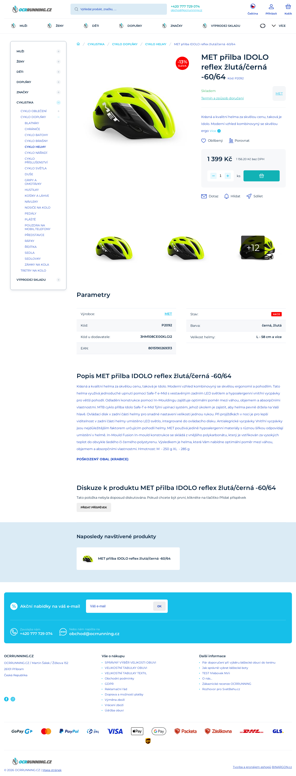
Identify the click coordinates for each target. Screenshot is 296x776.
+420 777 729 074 (185, 6)
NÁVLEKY (31, 201)
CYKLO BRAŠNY (36, 141)
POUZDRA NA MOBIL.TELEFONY (37, 227)
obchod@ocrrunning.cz (186, 10)
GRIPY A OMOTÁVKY (33, 182)
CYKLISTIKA (96, 44)
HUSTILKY (32, 190)
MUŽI (20, 51)
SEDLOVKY (33, 259)
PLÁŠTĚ (30, 219)
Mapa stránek (51, 770)
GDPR (109, 684)
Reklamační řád (116, 689)
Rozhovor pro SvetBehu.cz (221, 689)
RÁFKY (29, 241)
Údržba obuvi (114, 710)
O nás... (207, 678)
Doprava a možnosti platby (124, 694)
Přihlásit (159, 606)
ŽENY (20, 61)
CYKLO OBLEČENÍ (34, 111)
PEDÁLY (30, 213)
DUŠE (29, 174)
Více (213, 131)
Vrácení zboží (114, 705)
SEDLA (30, 253)
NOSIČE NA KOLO (37, 207)
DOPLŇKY (24, 82)
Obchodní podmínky (119, 678)
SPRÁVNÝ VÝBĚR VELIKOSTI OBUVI (130, 662)
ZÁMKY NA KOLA (37, 264)
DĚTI (20, 72)
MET (279, 93)
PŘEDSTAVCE (34, 235)
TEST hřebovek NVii (216, 673)
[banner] (32, 10)
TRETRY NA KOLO (33, 270)
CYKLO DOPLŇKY (124, 44)
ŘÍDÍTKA (31, 247)
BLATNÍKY (32, 123)
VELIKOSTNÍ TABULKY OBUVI (126, 668)
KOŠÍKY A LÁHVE (37, 196)
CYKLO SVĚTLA (36, 168)
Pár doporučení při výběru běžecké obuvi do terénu (238, 662)
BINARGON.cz (282, 767)
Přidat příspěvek (94, 507)
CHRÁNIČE (32, 129)
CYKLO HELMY (155, 44)
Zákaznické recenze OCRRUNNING (226, 684)
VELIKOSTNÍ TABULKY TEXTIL (126, 673)
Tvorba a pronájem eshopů (252, 767)
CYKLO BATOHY (36, 135)
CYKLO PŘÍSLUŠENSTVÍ (36, 160)
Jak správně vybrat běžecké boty (225, 668)
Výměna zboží (115, 700)
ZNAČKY (22, 92)
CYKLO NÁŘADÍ (36, 153)
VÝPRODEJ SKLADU (31, 280)
